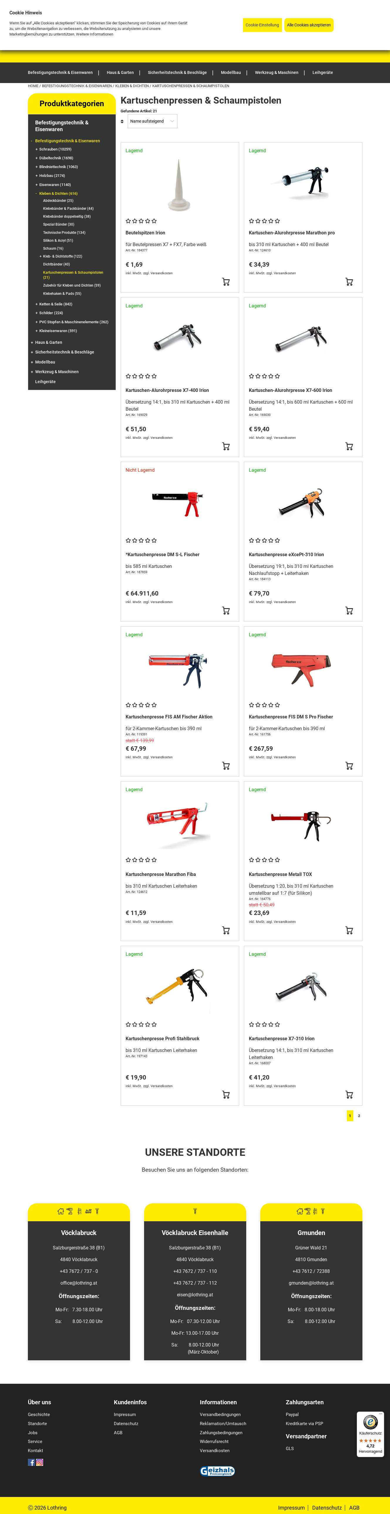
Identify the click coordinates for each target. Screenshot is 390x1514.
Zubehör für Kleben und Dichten (72, 285)
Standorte (37, 1423)
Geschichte (39, 1414)
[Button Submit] (225, 281)
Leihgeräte (45, 381)
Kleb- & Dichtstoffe (62, 256)
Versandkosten (214, 1450)
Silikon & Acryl (58, 240)
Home (33, 86)
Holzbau (52, 175)
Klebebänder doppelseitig (67, 216)
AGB (118, 1432)
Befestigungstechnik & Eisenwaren (77, 86)
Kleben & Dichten (132, 86)
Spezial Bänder (58, 224)
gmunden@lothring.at (311, 1283)
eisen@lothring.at (195, 1295)
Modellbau (45, 362)
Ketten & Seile (55, 304)
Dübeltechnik (56, 158)
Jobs (33, 1432)
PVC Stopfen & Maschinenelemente (74, 322)
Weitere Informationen (94, 34)
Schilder (51, 313)
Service (35, 1441)
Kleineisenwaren (58, 331)
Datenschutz (126, 1423)
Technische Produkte (64, 233)
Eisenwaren (55, 184)
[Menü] (380, 1415)
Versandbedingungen (220, 1414)
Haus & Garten (48, 342)
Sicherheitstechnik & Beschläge (64, 352)
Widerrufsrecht (214, 1441)
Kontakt (35, 1450)
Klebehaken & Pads (62, 294)
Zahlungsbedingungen (221, 1432)
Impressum (125, 1414)
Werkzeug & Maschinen (57, 371)
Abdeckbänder (58, 201)
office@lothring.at (78, 1283)
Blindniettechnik (58, 167)
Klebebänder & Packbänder (68, 209)
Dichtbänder (56, 264)
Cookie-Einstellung (262, 25)
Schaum (53, 248)
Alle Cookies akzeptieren (309, 25)
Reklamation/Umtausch (223, 1423)
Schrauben (55, 149)
